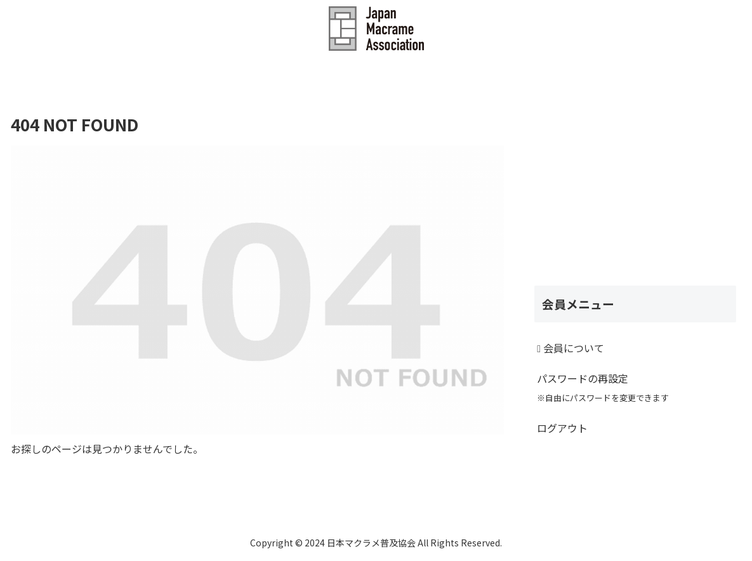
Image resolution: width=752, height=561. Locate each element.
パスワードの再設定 (603, 387)
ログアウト (562, 427)
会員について (570, 347)
